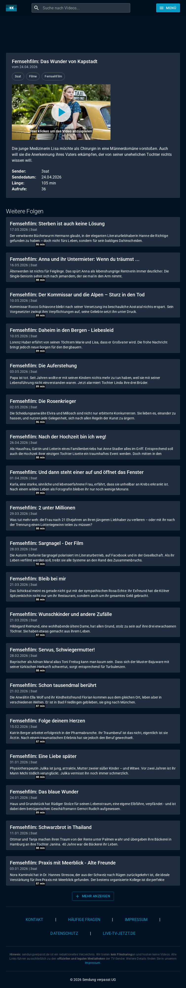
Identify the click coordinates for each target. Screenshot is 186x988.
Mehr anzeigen (92, 896)
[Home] (12, 8)
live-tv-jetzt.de (119, 933)
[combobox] (85, 8)
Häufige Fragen (84, 919)
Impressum (136, 919)
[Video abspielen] (61, 112)
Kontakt (34, 919)
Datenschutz (64, 933)
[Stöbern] (168, 7)
